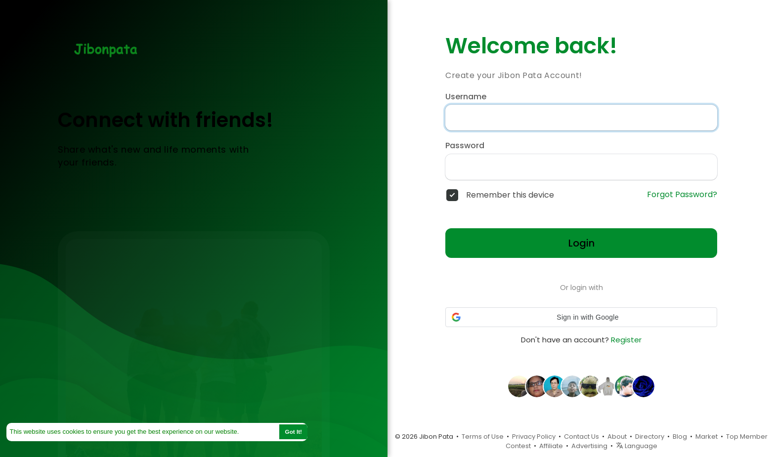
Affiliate (551, 446)
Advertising (589, 446)
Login (581, 243)
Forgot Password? (682, 194)
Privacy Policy (534, 436)
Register (626, 339)
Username (465, 96)
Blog (680, 436)
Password (464, 145)
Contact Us (581, 436)
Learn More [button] (258, 431)
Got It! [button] (293, 431)
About (617, 436)
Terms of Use (483, 436)
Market (706, 436)
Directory (649, 436)
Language (636, 446)
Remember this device (510, 195)
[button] (581, 317)
